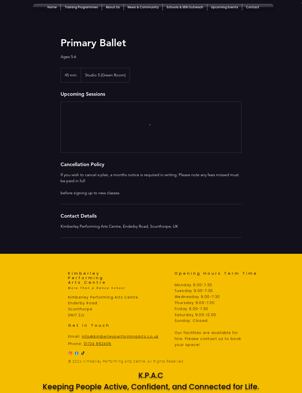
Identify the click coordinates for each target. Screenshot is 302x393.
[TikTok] (83, 353)
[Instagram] (70, 353)
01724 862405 (98, 343)
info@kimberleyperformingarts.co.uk (120, 336)
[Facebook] (76, 353)
